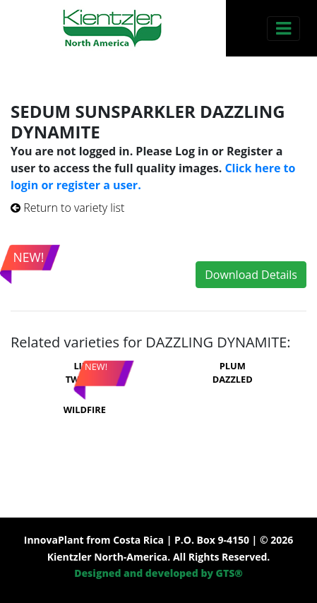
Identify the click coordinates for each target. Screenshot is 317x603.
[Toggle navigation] (283, 28)
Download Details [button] (251, 274)
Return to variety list (67, 207)
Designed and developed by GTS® (158, 573)
